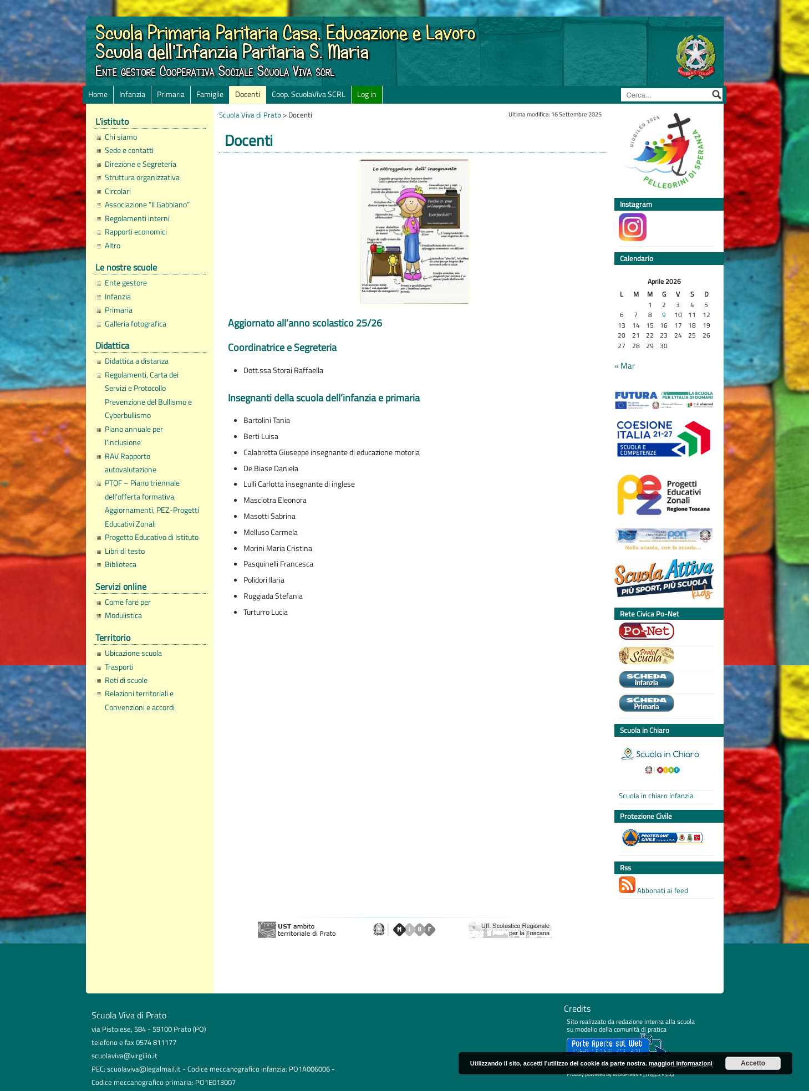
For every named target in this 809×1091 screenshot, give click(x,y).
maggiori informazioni (681, 1063)
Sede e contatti (129, 150)
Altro (112, 245)
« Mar (624, 366)
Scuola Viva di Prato (250, 114)
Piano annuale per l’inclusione (134, 435)
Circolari (118, 191)
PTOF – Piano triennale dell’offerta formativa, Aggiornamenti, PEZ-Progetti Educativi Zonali (152, 503)
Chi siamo (121, 137)
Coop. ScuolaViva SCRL (308, 94)
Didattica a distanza (137, 361)
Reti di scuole (126, 680)
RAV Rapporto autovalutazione (130, 463)
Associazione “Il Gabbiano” (147, 204)
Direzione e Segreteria (140, 164)
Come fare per (128, 602)
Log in (366, 94)
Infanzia (132, 94)
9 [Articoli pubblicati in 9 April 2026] (664, 315)
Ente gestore (126, 283)
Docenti (247, 94)
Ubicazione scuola (133, 653)
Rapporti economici (136, 232)
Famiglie (209, 94)
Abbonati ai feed (653, 886)
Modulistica (123, 615)
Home (98, 94)
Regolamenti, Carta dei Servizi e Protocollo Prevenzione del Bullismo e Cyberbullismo (148, 395)
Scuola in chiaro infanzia (656, 796)
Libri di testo (125, 551)
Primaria (171, 94)
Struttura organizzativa (142, 177)
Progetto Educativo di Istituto (152, 537)
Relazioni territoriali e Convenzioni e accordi (140, 700)
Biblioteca (120, 564)
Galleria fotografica (135, 324)
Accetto (753, 1063)
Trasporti (119, 667)
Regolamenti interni (137, 218)
